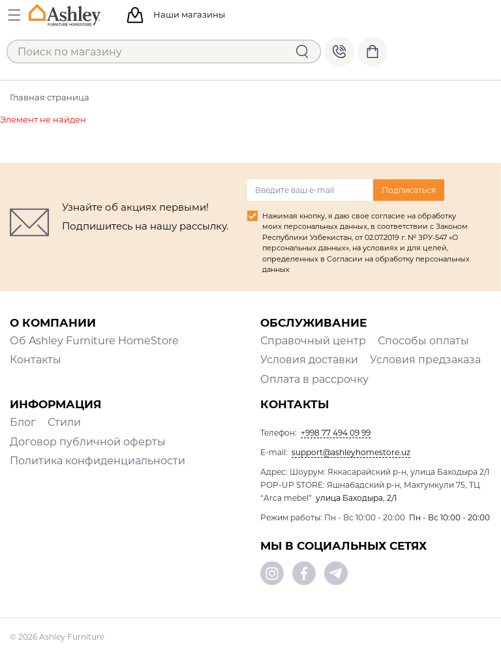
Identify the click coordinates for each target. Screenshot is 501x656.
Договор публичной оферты (88, 442)
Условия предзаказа (425, 359)
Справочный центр (313, 341)
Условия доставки (309, 359)
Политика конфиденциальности (97, 461)
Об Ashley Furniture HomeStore (94, 341)
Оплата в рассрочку (314, 379)
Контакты (35, 359)
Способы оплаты (423, 341)
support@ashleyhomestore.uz (351, 452)
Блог (23, 422)
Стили (64, 422)
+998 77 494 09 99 (339, 52)
